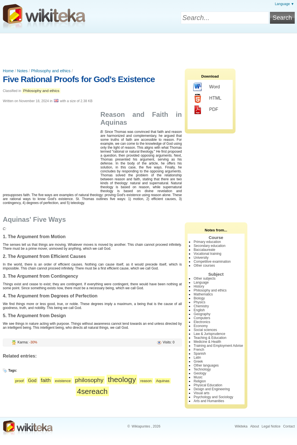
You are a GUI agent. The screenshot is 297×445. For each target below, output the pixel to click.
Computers (202, 318)
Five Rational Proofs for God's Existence (79, 79)
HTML (207, 98)
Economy (201, 326)
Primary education (207, 242)
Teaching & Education (210, 338)
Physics (199, 302)
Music (198, 377)
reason (145, 381)
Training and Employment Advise (218, 346)
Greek (198, 361)
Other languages (206, 365)
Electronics (202, 322)
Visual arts (202, 393)
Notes (22, 71)
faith (46, 380)
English (199, 310)
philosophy (89, 380)
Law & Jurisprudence (209, 334)
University (201, 258)
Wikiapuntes (141, 426)
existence (63, 381)
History (199, 286)
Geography (202, 314)
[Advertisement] (148, 49)
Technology (202, 369)
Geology (200, 373)
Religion (200, 381)
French (199, 350)
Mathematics (203, 294)
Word (206, 87)
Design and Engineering (212, 389)
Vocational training (207, 254)
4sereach (92, 391)
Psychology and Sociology (213, 397)
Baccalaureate (204, 250)
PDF (205, 109)
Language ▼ (284, 4)
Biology (199, 298)
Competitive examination (212, 262)
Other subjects (204, 278)
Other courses (204, 266)
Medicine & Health (207, 342)
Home (8, 71)
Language (201, 282)
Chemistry (201, 306)
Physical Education (208, 385)
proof (19, 381)
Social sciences (205, 330)
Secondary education (210, 246)
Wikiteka (241, 426)
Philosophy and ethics (51, 71)
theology (122, 379)
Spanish (200, 354)
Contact (289, 426)
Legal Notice (271, 426)
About (254, 426)
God (32, 380)
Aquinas (163, 381)
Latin (197, 357)
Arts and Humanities (209, 401)
